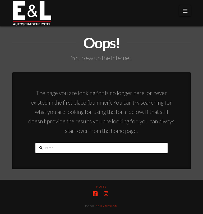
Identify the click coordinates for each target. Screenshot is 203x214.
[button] (185, 10)
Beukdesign (107, 206)
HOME (101, 186)
